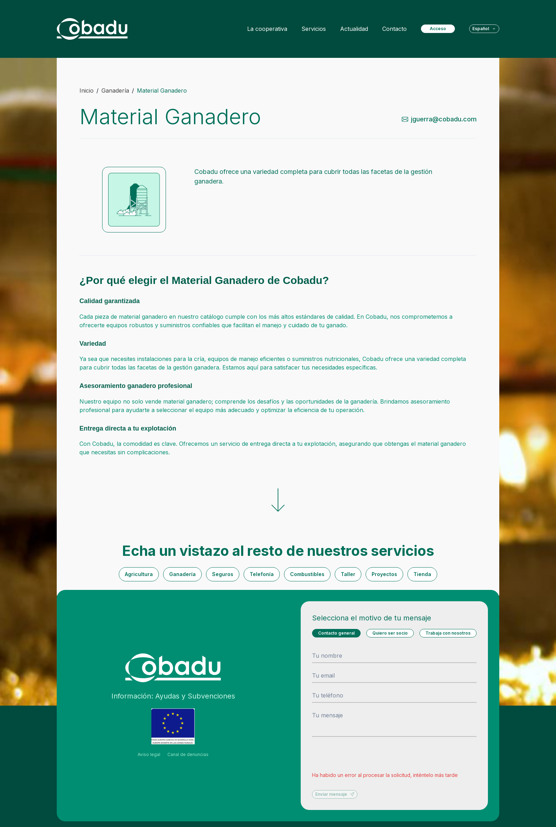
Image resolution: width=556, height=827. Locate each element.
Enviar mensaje (334, 794)
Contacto (394, 28)
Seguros (222, 574)
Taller (348, 574)
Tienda (422, 574)
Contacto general (336, 633)
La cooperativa (267, 28)
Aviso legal (149, 754)
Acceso (438, 28)
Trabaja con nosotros (448, 633)
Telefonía (262, 574)
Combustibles (307, 574)
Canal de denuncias (187, 754)
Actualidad (354, 28)
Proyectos (384, 574)
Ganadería (182, 574)
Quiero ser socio (390, 633)
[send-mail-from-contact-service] (442, 119)
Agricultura (139, 574)
